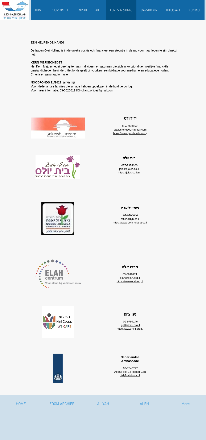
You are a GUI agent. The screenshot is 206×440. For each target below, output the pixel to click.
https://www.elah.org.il (130, 281)
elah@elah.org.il (130, 277)
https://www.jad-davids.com (129, 133)
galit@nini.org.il (130, 325)
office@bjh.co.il (130, 219)
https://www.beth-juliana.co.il (130, 222)
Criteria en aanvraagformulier (50, 74)
